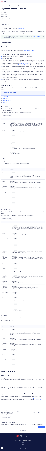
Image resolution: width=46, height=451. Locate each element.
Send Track (4, 102)
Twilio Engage (41, 33)
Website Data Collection (23, 446)
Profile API (27, 33)
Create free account (23, 430)
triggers (22, 87)
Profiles (7, 33)
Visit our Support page (6, 417)
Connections (6, 5)
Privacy (23, 442)
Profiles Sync (38, 399)
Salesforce (39, 36)
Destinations (12, 5)
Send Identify (5, 96)
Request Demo (41, 427)
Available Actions (4, 16)
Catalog (17, 5)
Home (2, 5)
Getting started (4, 14)
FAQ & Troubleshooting (5, 18)
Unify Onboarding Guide (29, 50)
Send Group (5, 98)
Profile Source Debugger (30, 398)
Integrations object (21, 28)
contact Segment (24, 388)
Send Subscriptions (6, 100)
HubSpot (33, 36)
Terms (23, 444)
